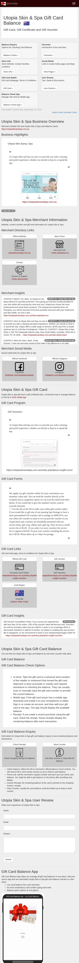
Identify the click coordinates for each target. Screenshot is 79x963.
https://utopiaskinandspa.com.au (15, 129)
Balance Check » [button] (10, 55)
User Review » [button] (50, 88)
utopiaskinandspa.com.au (19, 253)
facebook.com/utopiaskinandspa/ (19, 375)
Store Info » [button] (8, 72)
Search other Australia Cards (64, 112)
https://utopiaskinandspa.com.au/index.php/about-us (26, 315)
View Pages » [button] (50, 72)
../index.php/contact (19, 279)
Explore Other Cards (19, 602)
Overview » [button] (48, 55)
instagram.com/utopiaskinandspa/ (59, 375)
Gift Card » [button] (8, 88)
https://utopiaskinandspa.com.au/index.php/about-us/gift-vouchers (34, 635)
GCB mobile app (19, 397)
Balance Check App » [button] (12, 105)
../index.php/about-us (60, 253)
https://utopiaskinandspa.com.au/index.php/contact (45, 335)
